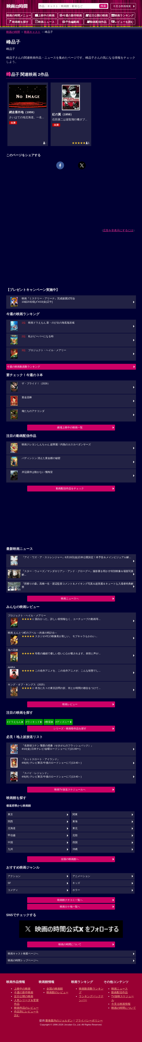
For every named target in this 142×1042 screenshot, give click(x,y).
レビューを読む (122, 21)
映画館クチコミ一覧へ (70, 900)
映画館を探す (19, 21)
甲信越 (11, 835)
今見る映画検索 (122, 6)
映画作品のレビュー (26, 1007)
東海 (75, 821)
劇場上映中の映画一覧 (70, 427)
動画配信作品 (96, 21)
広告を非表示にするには (118, 230)
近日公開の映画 (97, 15)
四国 (75, 842)
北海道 (11, 828)
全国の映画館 (54, 988)
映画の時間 (13, 31)
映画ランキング (122, 15)
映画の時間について (69, 944)
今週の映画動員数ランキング (23, 366)
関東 (75, 814)
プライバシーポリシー (89, 1020)
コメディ (13, 890)
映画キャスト (32, 31)
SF (9, 883)
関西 (10, 821)
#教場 (47, 721)
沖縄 (75, 849)
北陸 (75, 835)
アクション (14, 876)
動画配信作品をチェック (70, 488)
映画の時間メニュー (18, 15)
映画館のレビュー (57, 992)
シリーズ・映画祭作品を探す (69, 728)
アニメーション (81, 876)
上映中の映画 (44, 15)
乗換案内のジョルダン (59, 1020)
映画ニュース (44, 21)
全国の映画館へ (70, 859)
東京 (10, 814)
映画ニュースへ (70, 598)
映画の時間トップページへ (23, 960)
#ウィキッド (33, 721)
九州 (10, 849)
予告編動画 (70, 21)
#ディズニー (62, 721)
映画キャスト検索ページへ (23, 953)
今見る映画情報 (120, 1003)
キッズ (76, 883)
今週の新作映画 (71, 15)
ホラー (76, 890)
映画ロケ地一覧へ (70, 906)
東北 (75, 828)
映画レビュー (70, 704)
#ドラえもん (14, 721)
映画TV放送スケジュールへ (70, 789)
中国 (10, 842)
